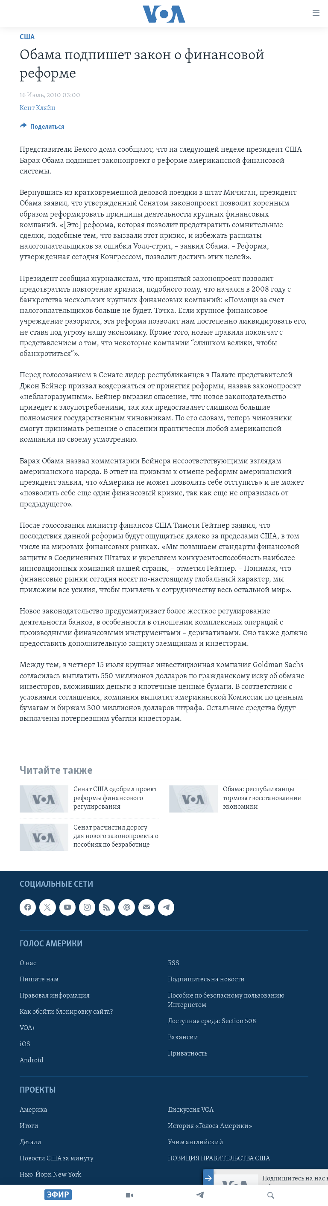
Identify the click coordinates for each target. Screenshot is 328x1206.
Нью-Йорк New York (50, 1174)
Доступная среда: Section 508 (212, 1021)
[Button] (42, 129)
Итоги (29, 1125)
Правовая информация (55, 995)
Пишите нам (39, 979)
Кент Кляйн (38, 108)
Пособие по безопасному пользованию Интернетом (226, 1000)
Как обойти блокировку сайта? (66, 1012)
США (27, 37)
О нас (28, 963)
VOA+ (27, 1028)
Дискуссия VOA (191, 1109)
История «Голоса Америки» (210, 1125)
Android (32, 1060)
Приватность (187, 1053)
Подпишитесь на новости (206, 979)
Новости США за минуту (57, 1158)
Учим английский (195, 1142)
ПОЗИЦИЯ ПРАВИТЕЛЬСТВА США (219, 1158)
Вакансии (183, 1037)
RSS (173, 963)
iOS (25, 1044)
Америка (33, 1109)
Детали (30, 1142)
